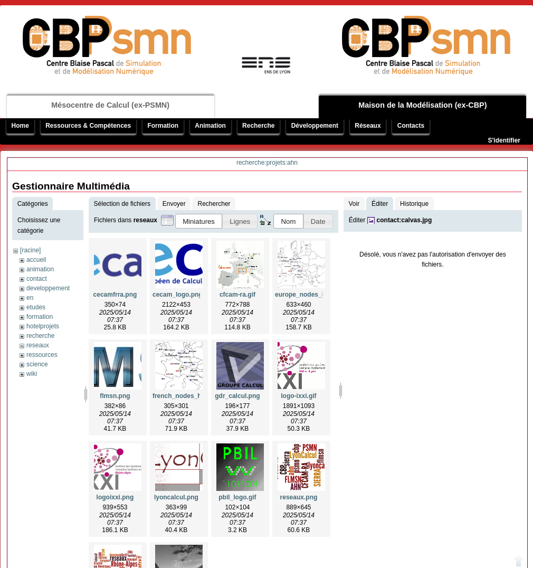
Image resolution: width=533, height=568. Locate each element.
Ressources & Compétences (88, 125)
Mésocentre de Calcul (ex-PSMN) (110, 105)
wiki (31, 373)
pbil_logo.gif (237, 497)
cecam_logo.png (178, 294)
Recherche (258, 125)
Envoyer (174, 203)
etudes (35, 307)
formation (39, 316)
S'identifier (504, 140)
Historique (414, 203)
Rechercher (214, 203)
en (29, 297)
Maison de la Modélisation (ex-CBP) (422, 105)
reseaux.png (299, 497)
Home (20, 125)
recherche (40, 335)
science (37, 364)
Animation (210, 125)
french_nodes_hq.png (185, 396)
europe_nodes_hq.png (309, 294)
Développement (314, 125)
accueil (36, 259)
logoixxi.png (115, 497)
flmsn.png (115, 396)
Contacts (410, 125)
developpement (48, 288)
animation (40, 269)
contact (36, 278)
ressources (42, 354)
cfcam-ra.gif (237, 294)
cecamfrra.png (115, 294)
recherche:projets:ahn (267, 162)
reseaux (37, 345)
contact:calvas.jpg (404, 220)
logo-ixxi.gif (298, 396)
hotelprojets (42, 326)
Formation (162, 125)
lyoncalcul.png (176, 497)
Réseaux (367, 125)
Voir (353, 203)
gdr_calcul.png (237, 396)
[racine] (30, 250)
